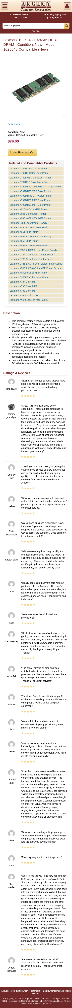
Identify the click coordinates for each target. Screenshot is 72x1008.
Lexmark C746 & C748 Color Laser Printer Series (36, 263)
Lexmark (15, 124)
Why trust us (54, 18)
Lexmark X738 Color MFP (23, 290)
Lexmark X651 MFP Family (24, 232)
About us (5, 991)
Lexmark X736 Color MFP (23, 286)
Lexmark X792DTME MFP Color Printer (31, 195)
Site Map (36, 31)
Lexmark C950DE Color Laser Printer (29, 277)
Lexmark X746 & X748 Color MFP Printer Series (35, 268)
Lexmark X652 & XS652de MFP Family (30, 236)
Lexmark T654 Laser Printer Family (28, 223)
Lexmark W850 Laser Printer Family (29, 300)
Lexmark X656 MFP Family (24, 241)
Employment (49, 991)
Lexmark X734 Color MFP (23, 281)
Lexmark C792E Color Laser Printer (29, 168)
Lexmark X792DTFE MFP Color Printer (30, 191)
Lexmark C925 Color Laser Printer (28, 213)
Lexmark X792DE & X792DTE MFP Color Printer (36, 186)
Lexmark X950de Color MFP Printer (29, 272)
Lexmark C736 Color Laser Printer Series (31, 259)
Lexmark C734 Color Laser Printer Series (31, 254)
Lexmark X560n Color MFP (24, 295)
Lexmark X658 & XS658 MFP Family (29, 245)
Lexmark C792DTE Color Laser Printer (30, 182)
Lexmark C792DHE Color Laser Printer (30, 177)
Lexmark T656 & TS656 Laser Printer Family (33, 250)
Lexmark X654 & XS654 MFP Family (29, 227)
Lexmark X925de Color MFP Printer (29, 209)
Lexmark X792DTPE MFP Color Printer (30, 200)
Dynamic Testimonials (31, 991)
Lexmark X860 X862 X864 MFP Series (30, 218)
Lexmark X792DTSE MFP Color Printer (30, 205)
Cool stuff (15, 991)
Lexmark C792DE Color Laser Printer (29, 173)
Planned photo (63, 991)
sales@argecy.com (55, 14)
